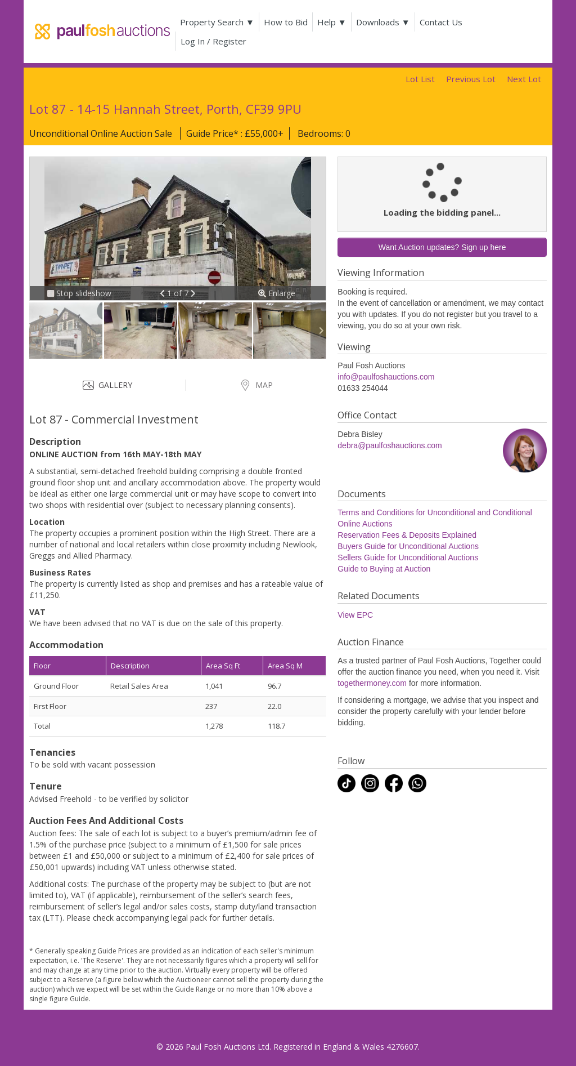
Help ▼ (331, 22)
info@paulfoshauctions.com (386, 376)
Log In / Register (213, 41)
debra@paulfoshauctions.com (390, 445)
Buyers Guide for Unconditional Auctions (408, 546)
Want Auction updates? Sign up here (442, 247)
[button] (163, 293)
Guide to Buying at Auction (384, 568)
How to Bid (286, 22)
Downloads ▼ (383, 22)
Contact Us (441, 22)
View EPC (355, 614)
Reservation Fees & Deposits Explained (407, 534)
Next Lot (524, 78)
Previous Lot (471, 78)
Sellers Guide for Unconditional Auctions (408, 557)
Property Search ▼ (217, 22)
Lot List (420, 78)
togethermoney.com (372, 683)
